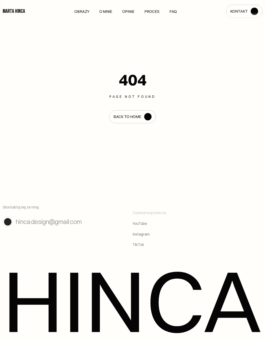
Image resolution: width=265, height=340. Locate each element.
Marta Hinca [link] (14, 11)
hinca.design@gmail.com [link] (49, 224)
